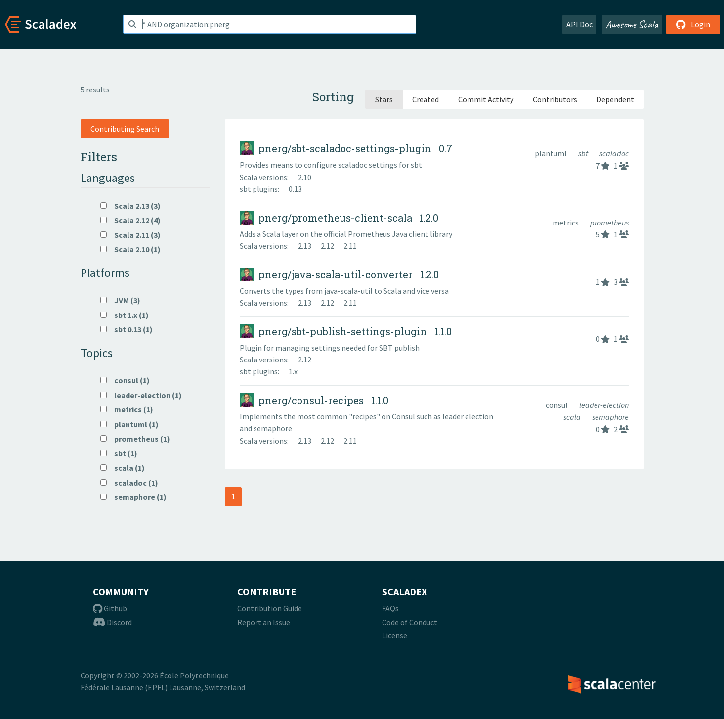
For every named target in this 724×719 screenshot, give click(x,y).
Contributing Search (124, 129)
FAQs (390, 608)
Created (425, 99)
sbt (584, 153)
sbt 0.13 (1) (126, 329)
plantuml (551, 153)
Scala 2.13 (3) (130, 206)
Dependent (615, 99)
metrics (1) (126, 409)
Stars (384, 99)
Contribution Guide (269, 608)
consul (557, 405)
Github (110, 608)
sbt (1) (118, 453)
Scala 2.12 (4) (130, 220)
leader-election (604, 405)
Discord (112, 622)
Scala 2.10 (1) (130, 249)
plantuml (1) (129, 424)
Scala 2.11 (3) (130, 235)
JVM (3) (120, 300)
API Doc (579, 24)
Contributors (555, 99)
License (394, 635)
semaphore (610, 417)
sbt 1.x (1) (124, 315)
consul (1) (125, 380)
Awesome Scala (632, 24)
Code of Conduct (409, 622)
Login (693, 24)
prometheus (609, 222)
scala (572, 417)
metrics (566, 222)
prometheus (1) (135, 439)
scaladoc (614, 153)
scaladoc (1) (129, 483)
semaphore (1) (133, 497)
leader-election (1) (141, 395)
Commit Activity (485, 99)
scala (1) (122, 468)
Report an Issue (263, 622)
